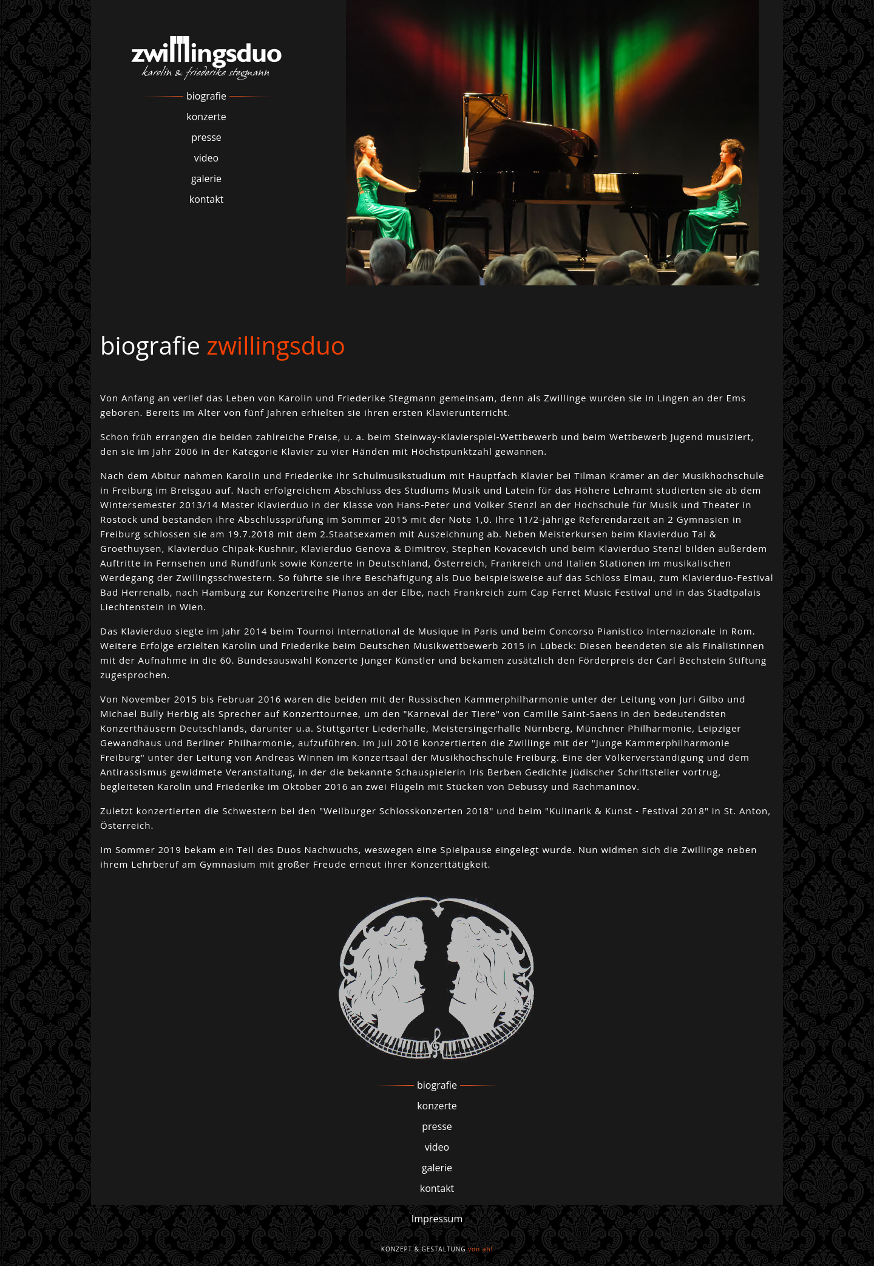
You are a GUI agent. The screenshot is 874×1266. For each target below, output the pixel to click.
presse (206, 137)
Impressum (437, 1218)
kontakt (206, 199)
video (206, 158)
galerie (206, 178)
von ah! (480, 1249)
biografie (206, 96)
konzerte (206, 116)
